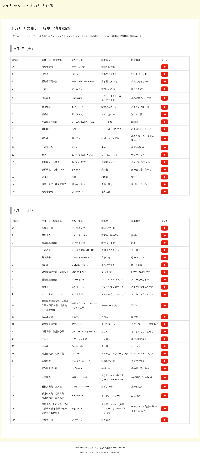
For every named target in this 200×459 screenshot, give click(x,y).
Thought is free (114, 452)
